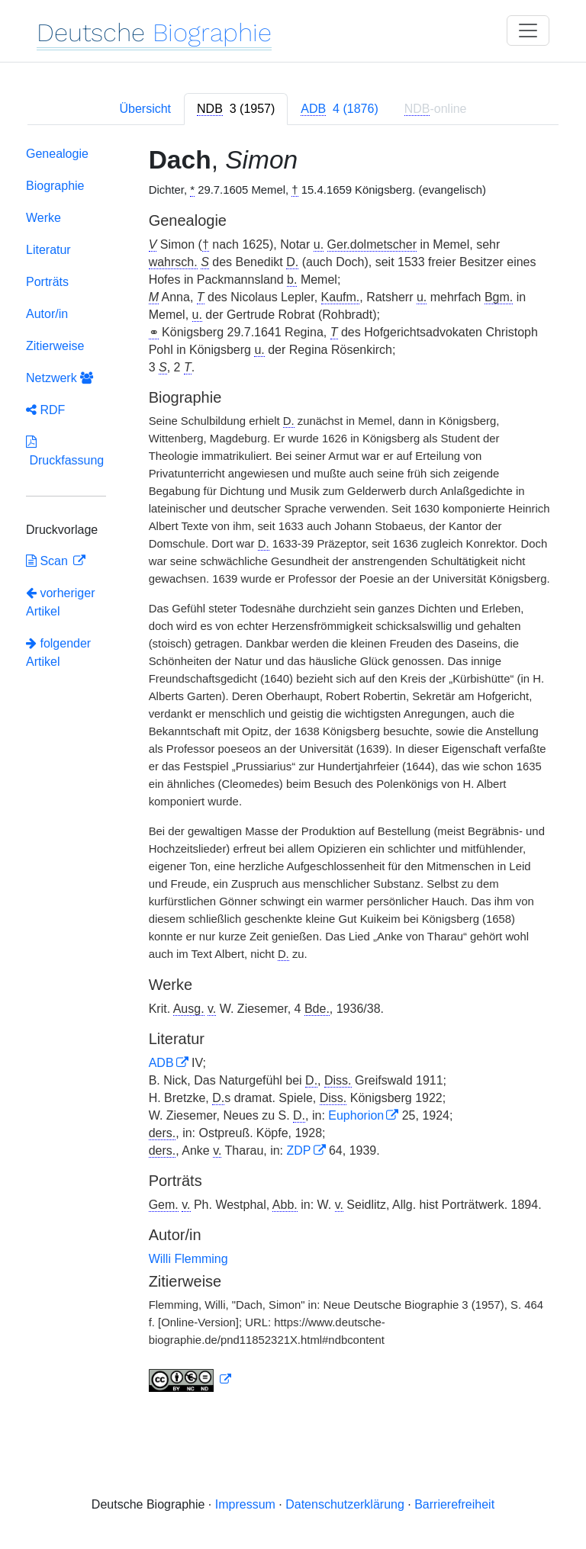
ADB (161, 1062)
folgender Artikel (58, 652)
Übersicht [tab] (145, 108)
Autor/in (47, 313)
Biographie (55, 185)
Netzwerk (59, 377)
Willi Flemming (188, 1258)
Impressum (245, 1504)
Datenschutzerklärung (344, 1504)
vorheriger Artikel (60, 602)
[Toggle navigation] (528, 30)
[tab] (236, 109)
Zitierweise (55, 345)
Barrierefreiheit (454, 1504)
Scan (48, 560)
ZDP (299, 1150)
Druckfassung (65, 451)
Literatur (48, 249)
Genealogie (57, 153)
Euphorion (356, 1115)
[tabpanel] (293, 772)
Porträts (47, 281)
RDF (45, 409)
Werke (43, 217)
